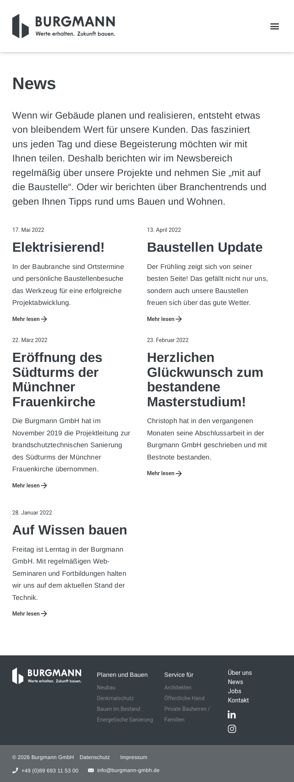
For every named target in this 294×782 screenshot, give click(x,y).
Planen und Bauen (122, 674)
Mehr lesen (26, 319)
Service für (178, 674)
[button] (275, 26)
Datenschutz (95, 757)
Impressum (133, 757)
